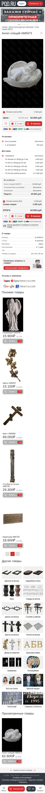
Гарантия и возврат (35, 780)
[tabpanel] (22, 15)
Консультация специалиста (16, 268)
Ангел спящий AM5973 (12, 753)
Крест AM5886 (9, 434)
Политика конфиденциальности (14, 780)
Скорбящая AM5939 (12, 333)
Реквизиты (23, 782)
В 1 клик (16, 124)
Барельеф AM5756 (11, 537)
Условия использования (22, 778)
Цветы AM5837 (9, 383)
